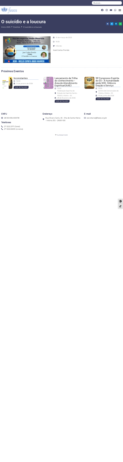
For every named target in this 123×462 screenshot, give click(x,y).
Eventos (16, 27)
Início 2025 (5, 27)
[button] (120, 10)
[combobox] (107, 3)
